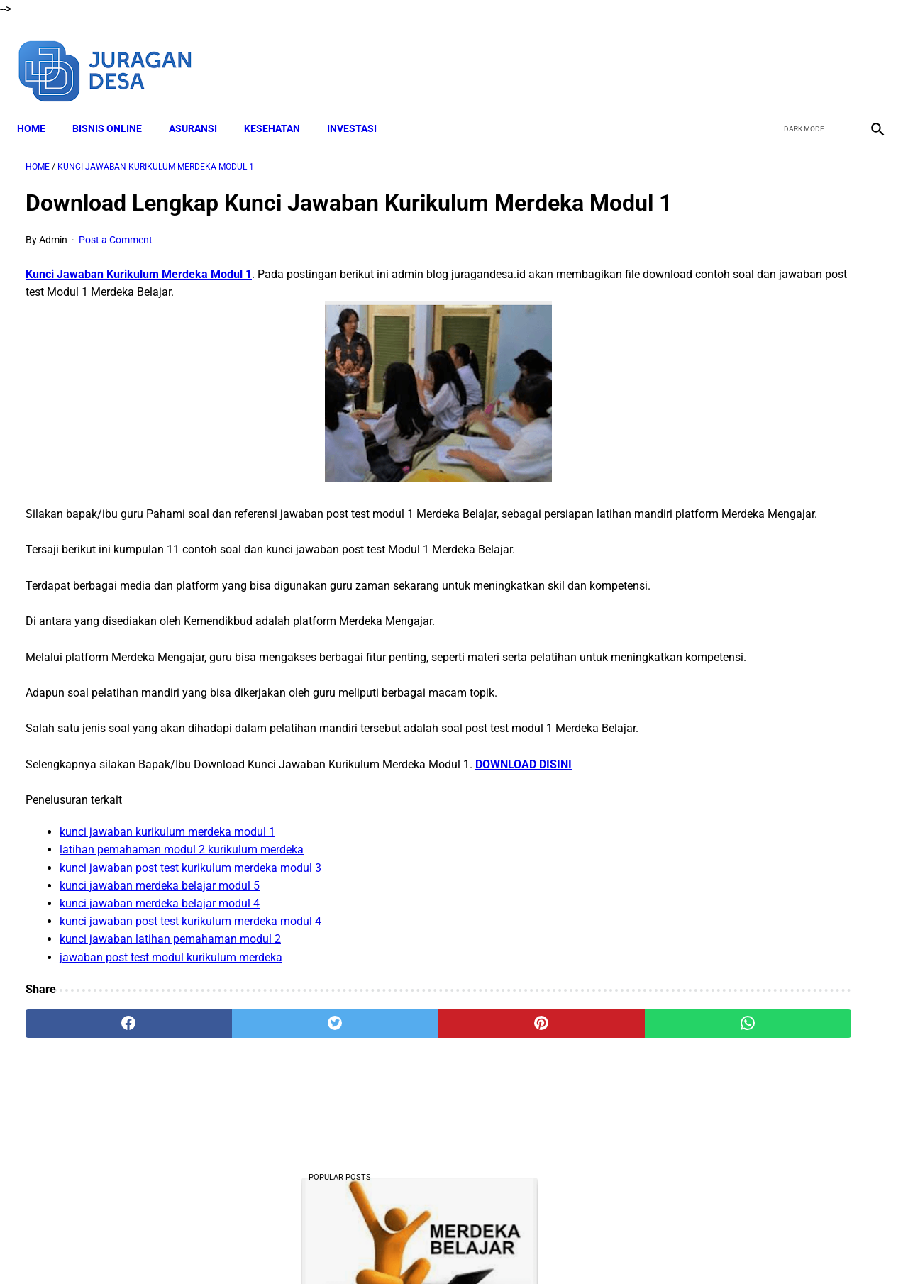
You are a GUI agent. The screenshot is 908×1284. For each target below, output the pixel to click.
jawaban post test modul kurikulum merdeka (171, 1051)
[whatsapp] (529, 1118)
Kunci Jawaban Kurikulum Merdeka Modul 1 (139, 297)
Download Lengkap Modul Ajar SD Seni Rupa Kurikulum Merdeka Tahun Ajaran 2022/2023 (764, 673)
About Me (281, 1247)
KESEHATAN (281, 107)
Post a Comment (116, 263)
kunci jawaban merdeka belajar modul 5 (160, 980)
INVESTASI (360, 107)
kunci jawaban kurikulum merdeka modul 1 (167, 927)
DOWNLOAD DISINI (523, 858)
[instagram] (867, 55)
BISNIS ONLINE (115, 107)
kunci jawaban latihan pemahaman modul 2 (170, 1034)
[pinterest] (386, 1118)
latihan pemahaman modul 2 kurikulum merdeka (182, 944)
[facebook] (767, 55)
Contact (579, 1247)
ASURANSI (201, 107)
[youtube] (834, 55)
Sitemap (629, 1247)
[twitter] (800, 55)
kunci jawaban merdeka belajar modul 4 (160, 997)
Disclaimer (339, 1247)
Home (40, 107)
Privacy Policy (517, 1247)
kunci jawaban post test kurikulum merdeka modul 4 (190, 1016)
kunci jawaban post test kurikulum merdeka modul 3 (190, 962)
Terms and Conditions (424, 1247)
